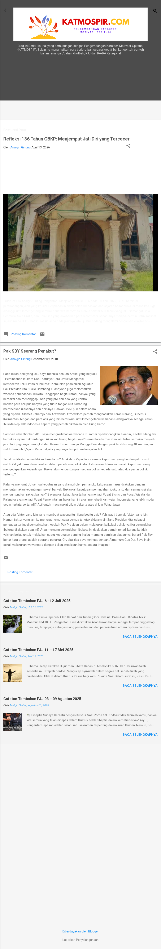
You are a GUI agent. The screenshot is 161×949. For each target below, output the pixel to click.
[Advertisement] (144, 121)
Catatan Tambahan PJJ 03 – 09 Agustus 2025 (42, 699)
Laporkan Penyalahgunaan (80, 940)
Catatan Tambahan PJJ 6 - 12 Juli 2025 (36, 601)
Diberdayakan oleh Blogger (80, 931)
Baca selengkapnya (140, 637)
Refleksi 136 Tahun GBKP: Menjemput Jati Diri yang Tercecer (66, 139)
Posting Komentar (20, 572)
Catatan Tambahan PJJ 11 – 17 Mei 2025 (38, 650)
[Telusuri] (155, 11)
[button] (128, 146)
